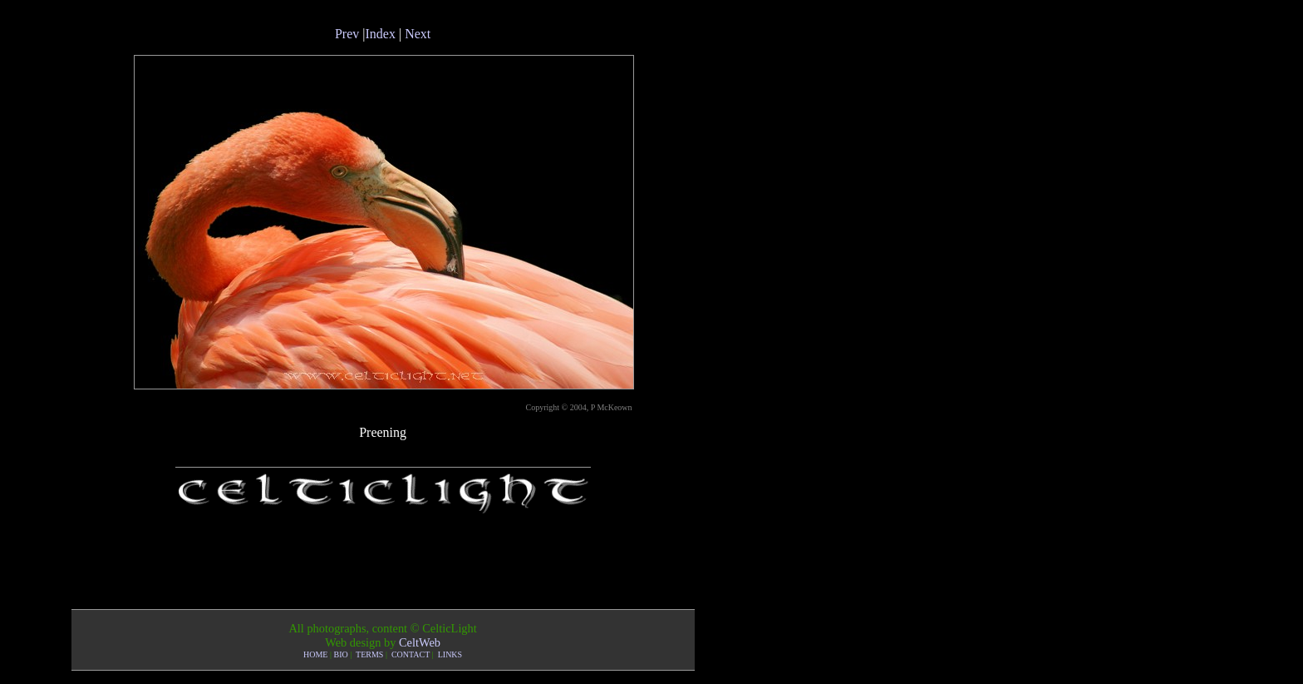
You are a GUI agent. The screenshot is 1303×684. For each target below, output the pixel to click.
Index (380, 34)
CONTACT (410, 654)
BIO (341, 654)
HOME (315, 654)
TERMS (369, 654)
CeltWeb (419, 642)
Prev (347, 34)
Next (417, 34)
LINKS (450, 654)
